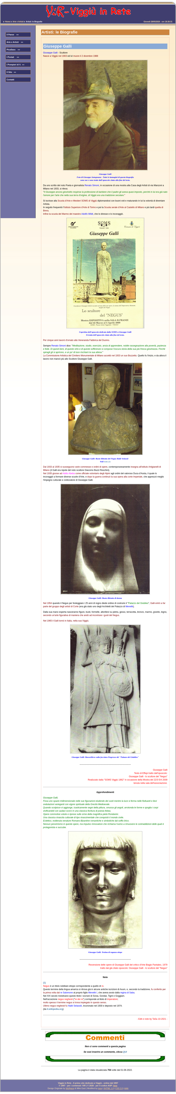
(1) (44, 982)
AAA (126, 1088)
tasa (115, 1085)
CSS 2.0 (119, 1088)
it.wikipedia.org (55, 1009)
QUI (125, 1052)
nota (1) (107, 461)
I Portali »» (13, 57)
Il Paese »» (13, 34)
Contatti (10, 80)
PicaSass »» (13, 49)
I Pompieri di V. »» (15, 65)
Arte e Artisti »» (15, 42)
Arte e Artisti (18, 22)
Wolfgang (70, 1088)
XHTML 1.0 (109, 1088)
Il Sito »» (11, 72)
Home (7, 22)
